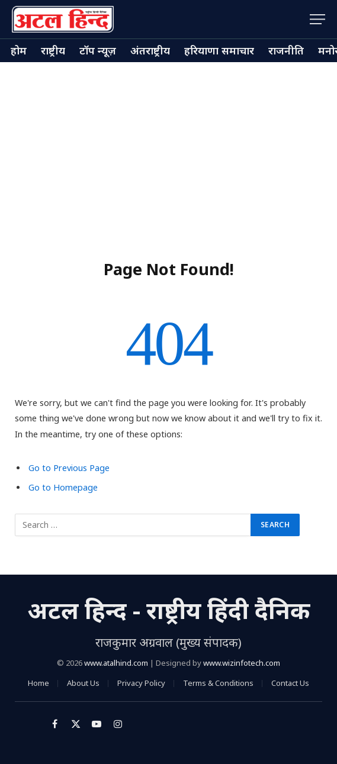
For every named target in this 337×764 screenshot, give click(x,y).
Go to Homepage (63, 487)
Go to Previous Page (69, 467)
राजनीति (286, 50)
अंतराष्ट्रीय (150, 50)
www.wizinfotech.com (241, 662)
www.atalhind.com (116, 662)
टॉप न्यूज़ (97, 50)
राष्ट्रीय (53, 50)
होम (19, 50)
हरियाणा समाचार (219, 50)
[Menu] (317, 19)
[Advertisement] (168, 151)
